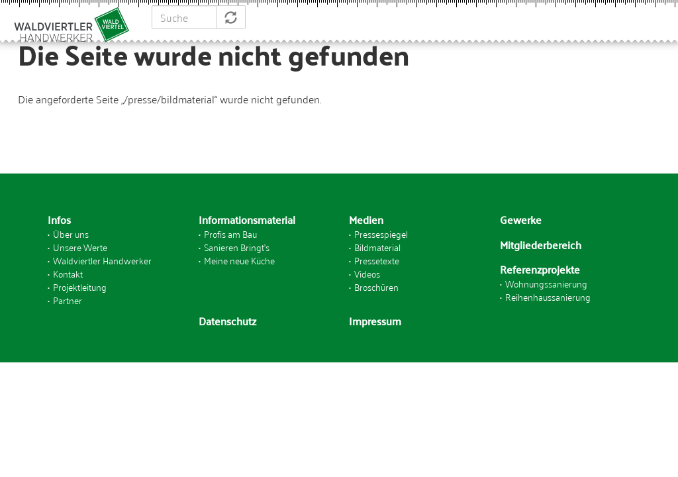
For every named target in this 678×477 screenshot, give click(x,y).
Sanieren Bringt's (236, 246)
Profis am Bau (230, 233)
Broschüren (376, 286)
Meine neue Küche (239, 260)
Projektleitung (80, 286)
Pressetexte (376, 260)
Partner (67, 300)
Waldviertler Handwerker (102, 260)
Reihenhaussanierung (548, 296)
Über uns (71, 233)
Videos (367, 273)
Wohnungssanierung (546, 283)
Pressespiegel (381, 233)
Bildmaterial (377, 246)
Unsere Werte (80, 246)
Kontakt (68, 273)
